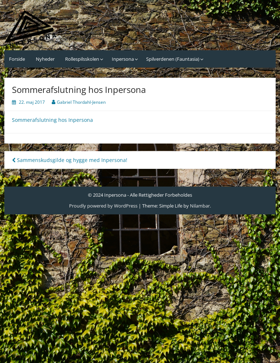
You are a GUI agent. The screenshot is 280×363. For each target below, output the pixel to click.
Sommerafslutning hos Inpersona (52, 119)
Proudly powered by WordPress (103, 205)
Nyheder (45, 59)
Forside (17, 59)
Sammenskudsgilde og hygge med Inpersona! (69, 160)
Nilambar (200, 205)
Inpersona (123, 59)
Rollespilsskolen (82, 59)
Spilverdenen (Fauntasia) (172, 59)
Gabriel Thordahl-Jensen (81, 102)
